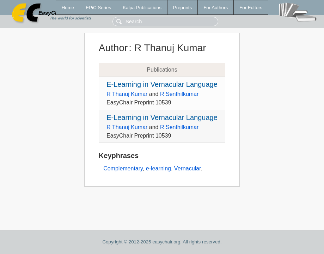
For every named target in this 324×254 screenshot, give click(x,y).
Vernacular (187, 168)
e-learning (158, 168)
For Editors (250, 7)
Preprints (182, 7)
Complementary (123, 168)
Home (68, 7)
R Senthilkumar (179, 94)
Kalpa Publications (142, 7)
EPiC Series (98, 7)
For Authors (215, 7)
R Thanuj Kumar (126, 94)
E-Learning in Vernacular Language (162, 84)
